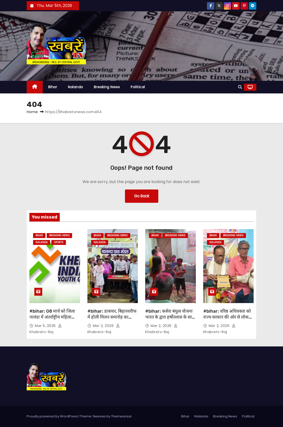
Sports (58, 242)
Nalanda (75, 87)
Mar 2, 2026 (104, 325)
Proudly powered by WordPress (53, 416)
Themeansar (121, 416)
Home (32, 111)
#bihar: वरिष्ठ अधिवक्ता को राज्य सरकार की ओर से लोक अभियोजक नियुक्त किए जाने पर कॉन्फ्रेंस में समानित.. (227, 320)
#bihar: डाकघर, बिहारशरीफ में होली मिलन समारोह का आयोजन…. (112, 317)
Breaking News (107, 87)
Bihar (52, 87)
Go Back (141, 196)
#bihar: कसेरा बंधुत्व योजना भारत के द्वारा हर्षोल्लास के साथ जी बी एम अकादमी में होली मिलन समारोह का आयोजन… (170, 320)
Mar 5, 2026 (46, 325)
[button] (240, 87)
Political (138, 87)
